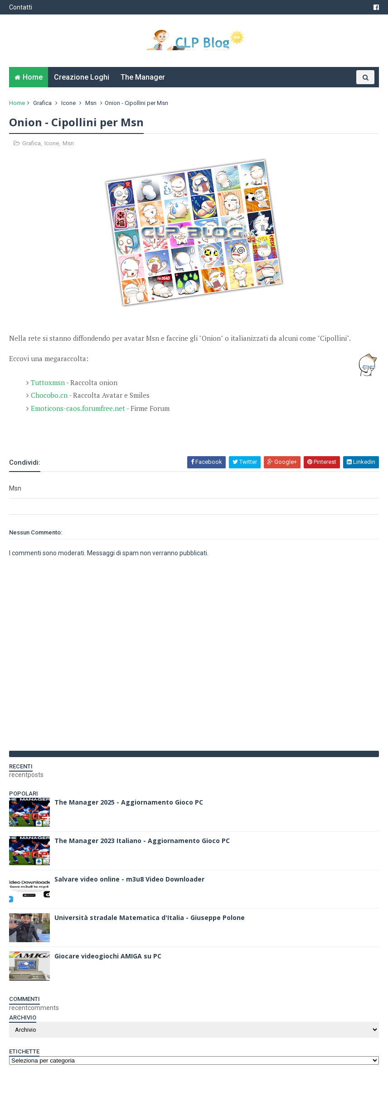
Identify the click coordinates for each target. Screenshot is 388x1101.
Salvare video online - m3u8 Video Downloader (129, 879)
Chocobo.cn (49, 395)
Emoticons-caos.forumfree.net (78, 408)
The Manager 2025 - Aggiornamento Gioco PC (128, 802)
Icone (68, 103)
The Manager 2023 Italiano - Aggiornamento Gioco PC (142, 840)
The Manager (143, 77)
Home (33, 77)
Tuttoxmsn (48, 382)
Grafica (42, 103)
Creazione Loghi (81, 77)
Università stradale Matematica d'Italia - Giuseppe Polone (149, 917)
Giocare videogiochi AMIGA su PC (107, 956)
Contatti (20, 7)
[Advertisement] (115, 430)
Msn (91, 103)
